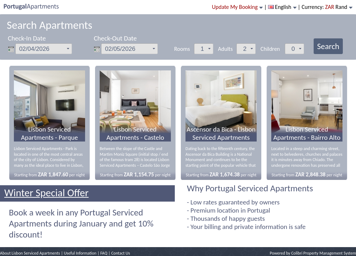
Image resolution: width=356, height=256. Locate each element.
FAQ (104, 253)
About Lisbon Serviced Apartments (30, 253)
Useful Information (80, 253)
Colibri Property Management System (323, 253)
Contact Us (120, 253)
